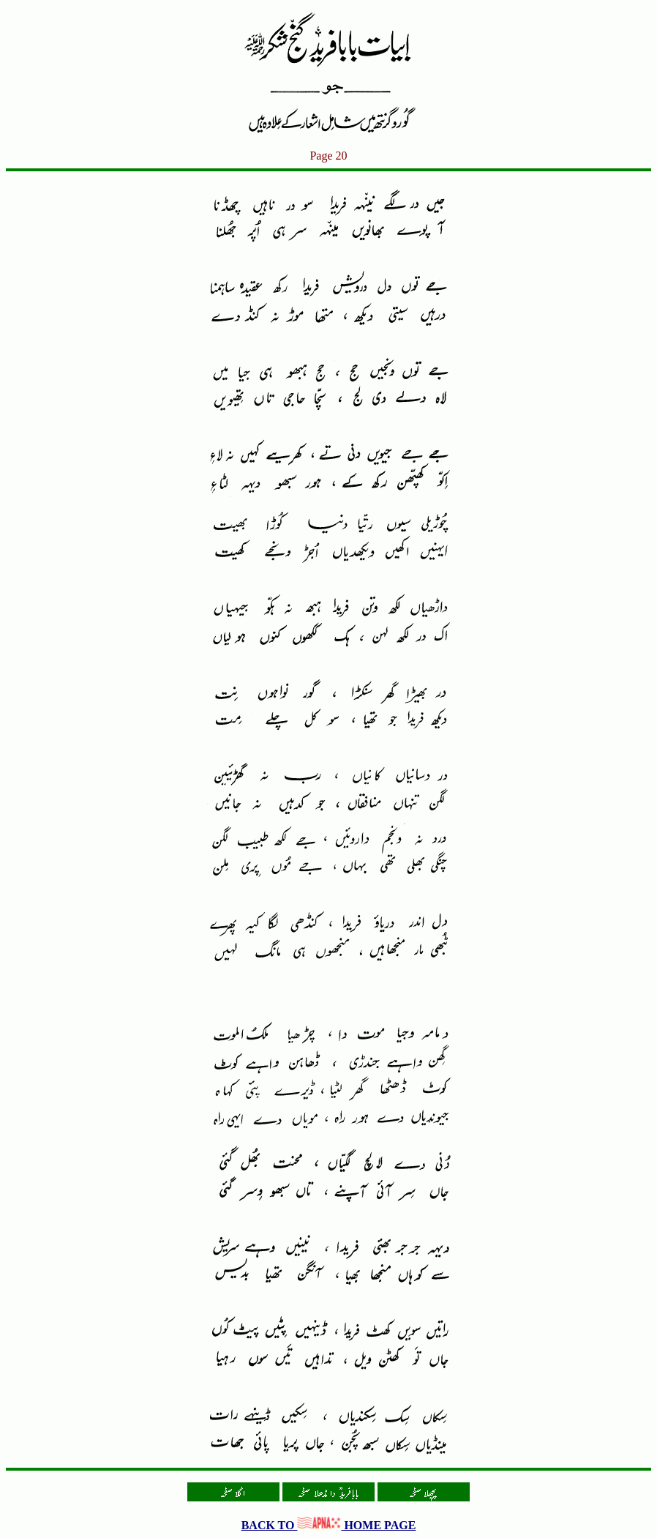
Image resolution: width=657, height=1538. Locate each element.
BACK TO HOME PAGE (328, 1525)
